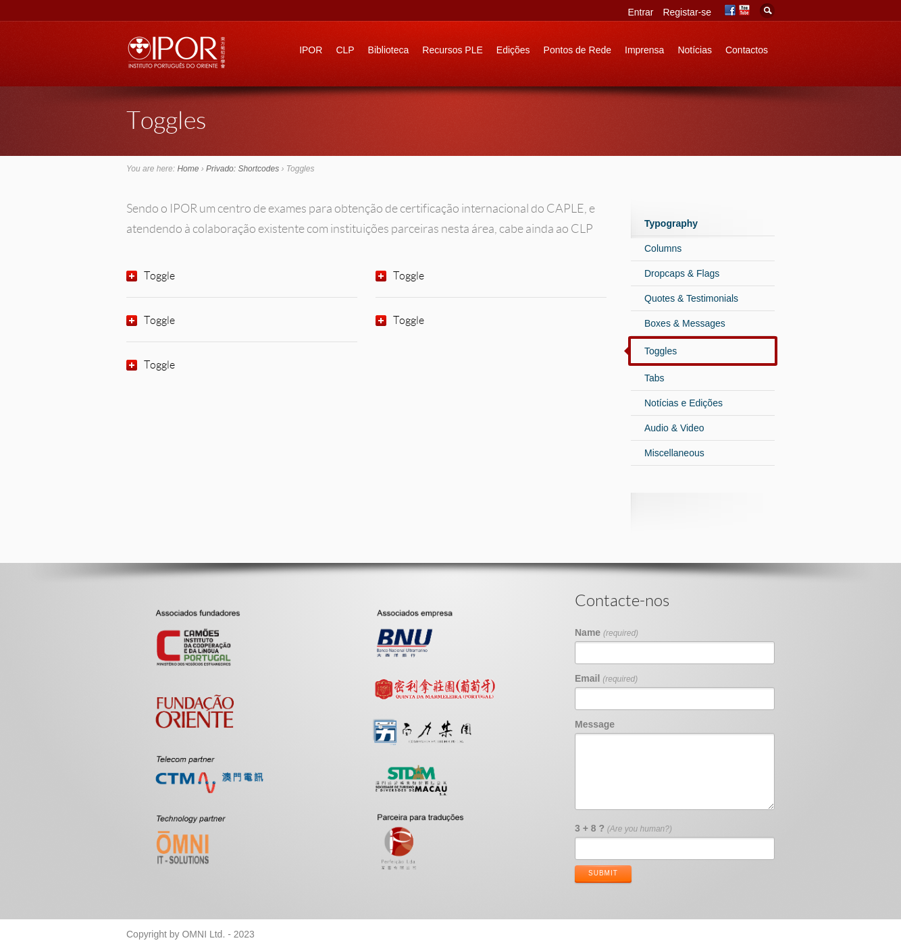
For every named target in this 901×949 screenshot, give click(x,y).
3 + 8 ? (623, 828)
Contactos (746, 50)
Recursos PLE (452, 50)
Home (188, 168)
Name (606, 632)
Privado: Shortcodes (242, 168)
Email (606, 678)
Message (595, 724)
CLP (345, 50)
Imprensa (644, 50)
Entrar (640, 12)
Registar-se (687, 12)
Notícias (694, 50)
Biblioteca (388, 50)
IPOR (310, 50)
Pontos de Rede (577, 50)
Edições (513, 50)
